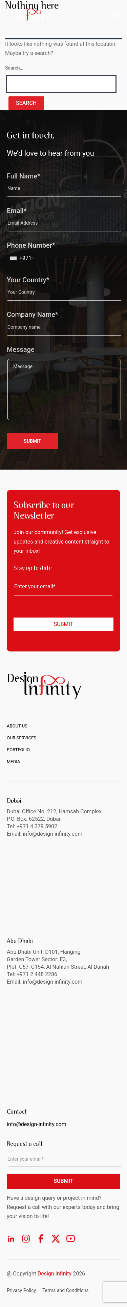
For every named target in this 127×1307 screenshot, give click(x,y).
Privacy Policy (21, 1290)
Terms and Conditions (65, 1290)
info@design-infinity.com (52, 982)
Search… (14, 68)
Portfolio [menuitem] (18, 749)
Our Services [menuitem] (21, 737)
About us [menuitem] (17, 725)
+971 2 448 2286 (37, 974)
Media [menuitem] (13, 761)
